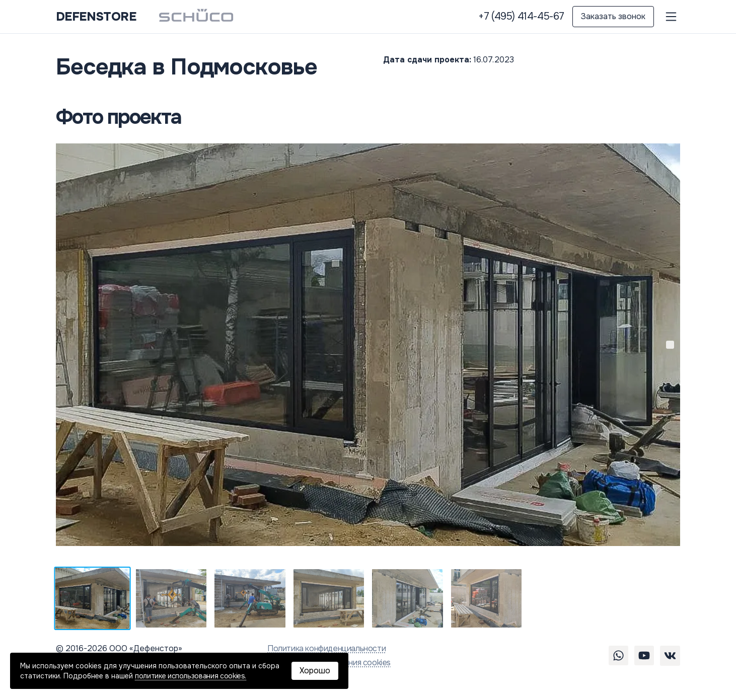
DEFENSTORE (96, 16)
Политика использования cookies (329, 662)
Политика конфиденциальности (326, 648)
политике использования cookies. (190, 675)
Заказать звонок (613, 16)
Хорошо (315, 670)
